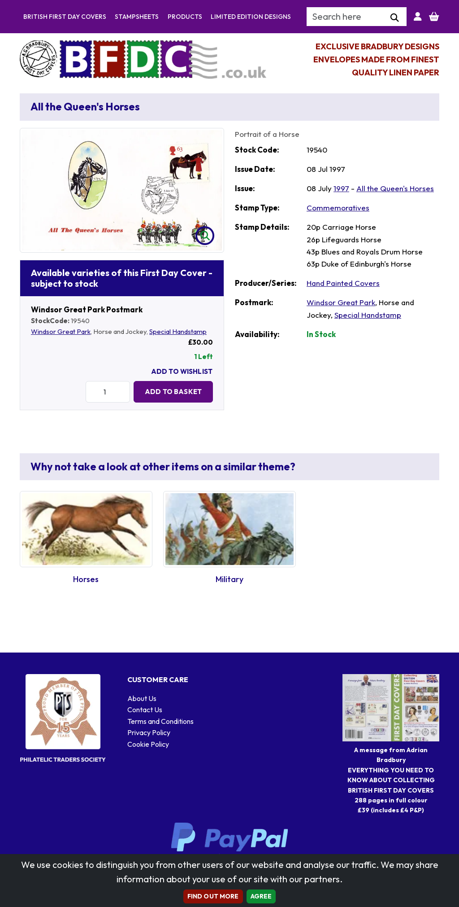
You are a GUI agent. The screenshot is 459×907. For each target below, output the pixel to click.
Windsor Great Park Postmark (87, 309)
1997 (341, 188)
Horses (86, 579)
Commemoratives (338, 207)
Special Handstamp (178, 331)
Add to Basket (173, 391)
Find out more (213, 896)
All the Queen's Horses (395, 188)
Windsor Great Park (61, 331)
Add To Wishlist (181, 371)
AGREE (261, 896)
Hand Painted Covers (343, 283)
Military (229, 579)
